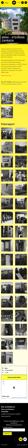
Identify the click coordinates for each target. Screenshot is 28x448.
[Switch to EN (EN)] (19, 2)
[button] (14, 388)
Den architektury (8, 407)
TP (26, 444)
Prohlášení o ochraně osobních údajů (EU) (10, 414)
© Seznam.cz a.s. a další (21, 397)
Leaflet (14, 397)
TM (23, 444)
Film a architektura (7, 409)
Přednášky (4, 411)
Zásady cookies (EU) (5, 416)
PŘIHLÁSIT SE (7, 433)
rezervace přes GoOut (14, 377)
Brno (6, 368)
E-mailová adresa (7, 427)
